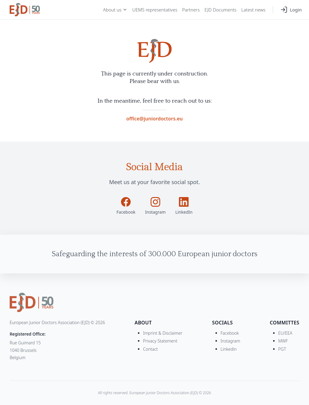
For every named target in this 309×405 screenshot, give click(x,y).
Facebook (230, 333)
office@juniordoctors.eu (154, 118)
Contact (150, 349)
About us (115, 10)
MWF (283, 341)
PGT (282, 349)
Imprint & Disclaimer (163, 333)
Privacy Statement (160, 341)
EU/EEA (285, 333)
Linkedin (229, 349)
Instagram (230, 341)
